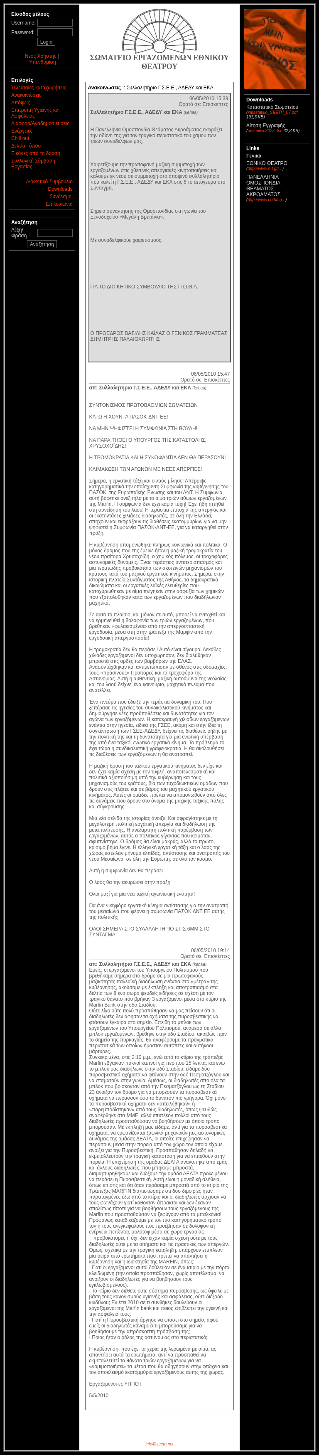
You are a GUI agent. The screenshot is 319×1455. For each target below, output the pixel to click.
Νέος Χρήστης (40, 56)
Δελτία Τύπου (26, 146)
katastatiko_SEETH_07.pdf (272, 112)
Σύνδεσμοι (61, 196)
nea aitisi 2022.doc (265, 130)
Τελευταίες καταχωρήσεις (38, 88)
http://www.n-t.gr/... (265, 168)
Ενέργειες (21, 131)
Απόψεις (20, 103)
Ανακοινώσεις (26, 95)
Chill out (20, 138)
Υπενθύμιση (42, 62)
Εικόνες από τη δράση (35, 153)
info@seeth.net (159, 1444)
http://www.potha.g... (266, 199)
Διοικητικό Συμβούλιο (49, 182)
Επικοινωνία (59, 204)
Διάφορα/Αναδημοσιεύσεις (40, 123)
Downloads (60, 189)
